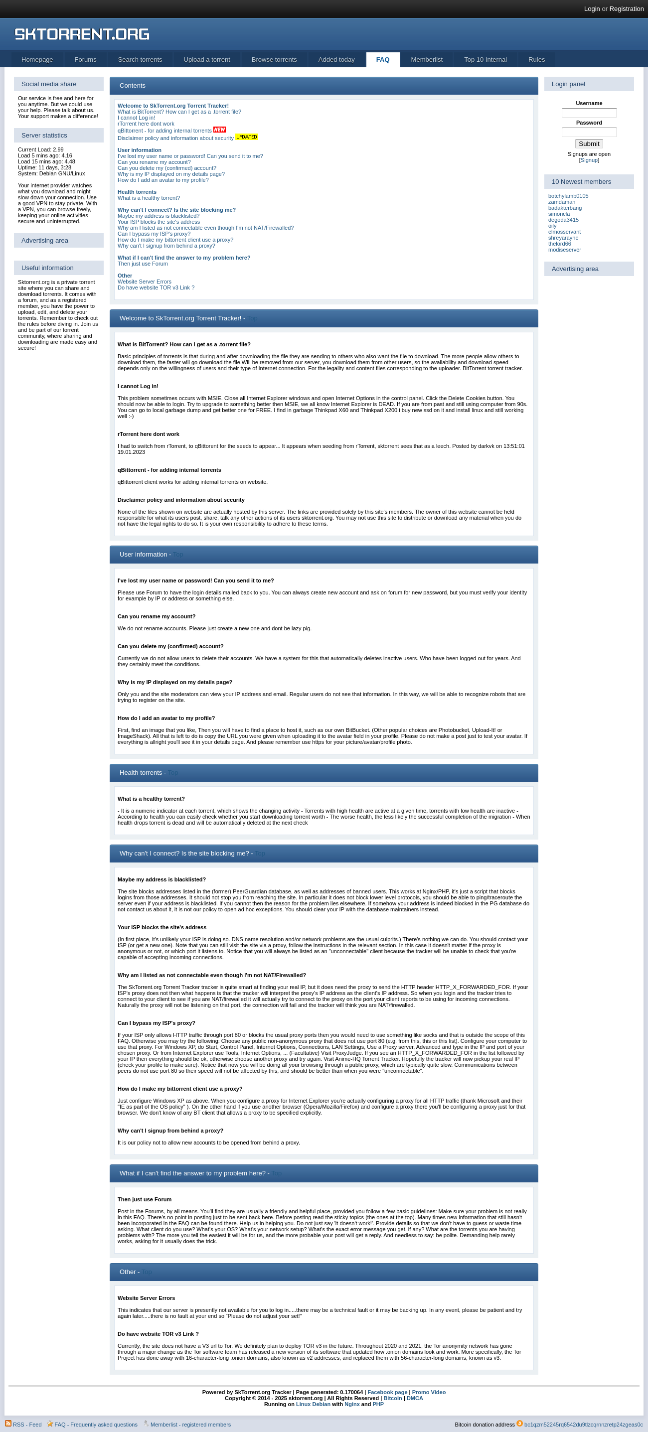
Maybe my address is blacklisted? (158, 216)
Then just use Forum (143, 264)
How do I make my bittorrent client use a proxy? (175, 240)
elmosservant (564, 232)
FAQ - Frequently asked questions (96, 1425)
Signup (589, 160)
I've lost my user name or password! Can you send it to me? (190, 156)
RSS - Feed (27, 1425)
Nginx (352, 1404)
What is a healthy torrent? (149, 198)
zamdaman (561, 202)
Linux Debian (313, 1404)
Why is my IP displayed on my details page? (171, 174)
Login (592, 8)
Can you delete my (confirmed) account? (167, 168)
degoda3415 (563, 220)
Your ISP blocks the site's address (159, 222)
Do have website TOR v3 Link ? (156, 287)
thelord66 (559, 244)
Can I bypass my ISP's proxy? (154, 234)
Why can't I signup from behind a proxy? (166, 246)
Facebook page (386, 1392)
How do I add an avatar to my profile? (163, 180)
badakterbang (565, 208)
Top (252, 318)
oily (552, 226)
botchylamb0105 (568, 196)
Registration (627, 8)
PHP (378, 1404)
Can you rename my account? (154, 162)
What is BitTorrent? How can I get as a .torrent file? (179, 112)
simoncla (559, 214)
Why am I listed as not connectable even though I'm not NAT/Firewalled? (206, 228)
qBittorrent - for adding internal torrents (165, 131)
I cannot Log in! (136, 118)
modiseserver (564, 250)
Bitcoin (392, 1398)
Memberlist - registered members (191, 1425)
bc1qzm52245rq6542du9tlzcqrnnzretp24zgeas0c (583, 1425)
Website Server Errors (144, 282)
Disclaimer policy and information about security (176, 138)
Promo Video (428, 1392)
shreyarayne (563, 238)
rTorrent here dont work (146, 124)
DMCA (415, 1398)
